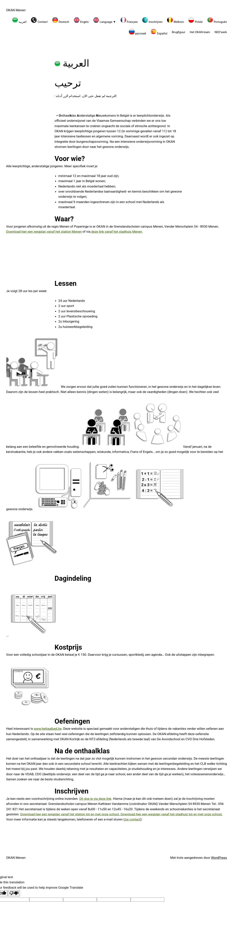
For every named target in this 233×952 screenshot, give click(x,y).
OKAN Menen (16, 10)
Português (217, 20)
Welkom (175, 20)
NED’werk (221, 32)
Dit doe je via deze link (95, 799)
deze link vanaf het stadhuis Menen (116, 231)
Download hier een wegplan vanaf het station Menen (44, 231)
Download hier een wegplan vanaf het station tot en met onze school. (70, 814)
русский (137, 32)
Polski (195, 20)
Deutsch (60, 20)
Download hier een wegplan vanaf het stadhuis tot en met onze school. (171, 814)
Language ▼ (104, 20)
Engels (81, 20)
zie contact (132, 819)
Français (129, 20)
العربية (19, 20)
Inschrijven (152, 20)
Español (159, 32)
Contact (39, 20)
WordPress (219, 858)
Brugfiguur (178, 32)
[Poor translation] (14, 893)
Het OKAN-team (200, 32)
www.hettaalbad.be (48, 729)
